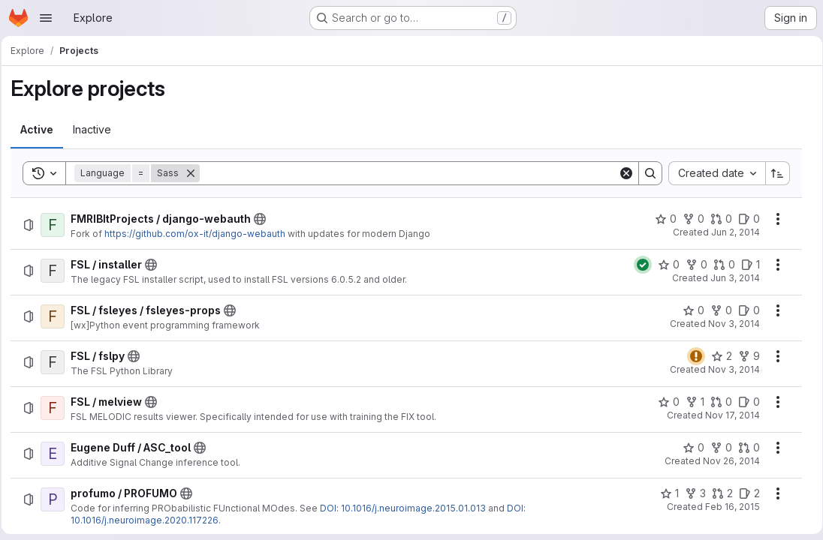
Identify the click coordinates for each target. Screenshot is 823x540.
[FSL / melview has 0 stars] (663, 402)
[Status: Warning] (691, 356)
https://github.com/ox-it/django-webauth (199, 233)
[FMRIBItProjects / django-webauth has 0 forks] (688, 219)
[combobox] (711, 173)
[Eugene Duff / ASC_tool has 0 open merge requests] (744, 448)
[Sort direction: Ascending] (773, 173)
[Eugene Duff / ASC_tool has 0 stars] (688, 448)
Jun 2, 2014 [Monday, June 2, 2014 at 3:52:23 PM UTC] (730, 232)
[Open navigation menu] (46, 18)
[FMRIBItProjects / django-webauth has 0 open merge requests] (716, 219)
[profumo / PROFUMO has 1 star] (664, 494)
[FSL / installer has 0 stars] (663, 265)
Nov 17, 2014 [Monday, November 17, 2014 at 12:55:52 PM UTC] (727, 415)
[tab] (41, 129)
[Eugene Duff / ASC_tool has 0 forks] (716, 448)
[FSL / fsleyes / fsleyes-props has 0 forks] (716, 310)
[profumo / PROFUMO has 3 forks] (690, 494)
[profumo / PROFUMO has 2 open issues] (744, 494)
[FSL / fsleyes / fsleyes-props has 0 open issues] (744, 310)
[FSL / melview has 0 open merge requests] (716, 402)
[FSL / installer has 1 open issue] (745, 265)
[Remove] (195, 173)
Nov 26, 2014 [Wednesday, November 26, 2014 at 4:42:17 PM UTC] (726, 460)
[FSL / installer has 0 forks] (691, 265)
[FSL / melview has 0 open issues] (744, 402)
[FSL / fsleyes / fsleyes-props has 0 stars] (688, 310)
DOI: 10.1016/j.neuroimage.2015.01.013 (407, 508)
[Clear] (621, 173)
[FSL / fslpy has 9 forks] (744, 356)
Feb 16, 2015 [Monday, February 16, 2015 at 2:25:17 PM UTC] (727, 506)
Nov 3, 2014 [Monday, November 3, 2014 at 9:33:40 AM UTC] (729, 323)
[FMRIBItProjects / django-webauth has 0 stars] (660, 219)
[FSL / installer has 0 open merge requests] (719, 265)
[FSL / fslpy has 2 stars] (716, 356)
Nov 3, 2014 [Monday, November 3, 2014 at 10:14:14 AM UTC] (729, 369)
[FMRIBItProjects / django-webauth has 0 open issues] (744, 219)
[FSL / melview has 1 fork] (689, 402)
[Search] (408, 173)
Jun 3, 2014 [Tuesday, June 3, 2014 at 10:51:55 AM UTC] (730, 278)
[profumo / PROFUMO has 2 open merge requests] (717, 494)
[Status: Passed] (638, 265)
